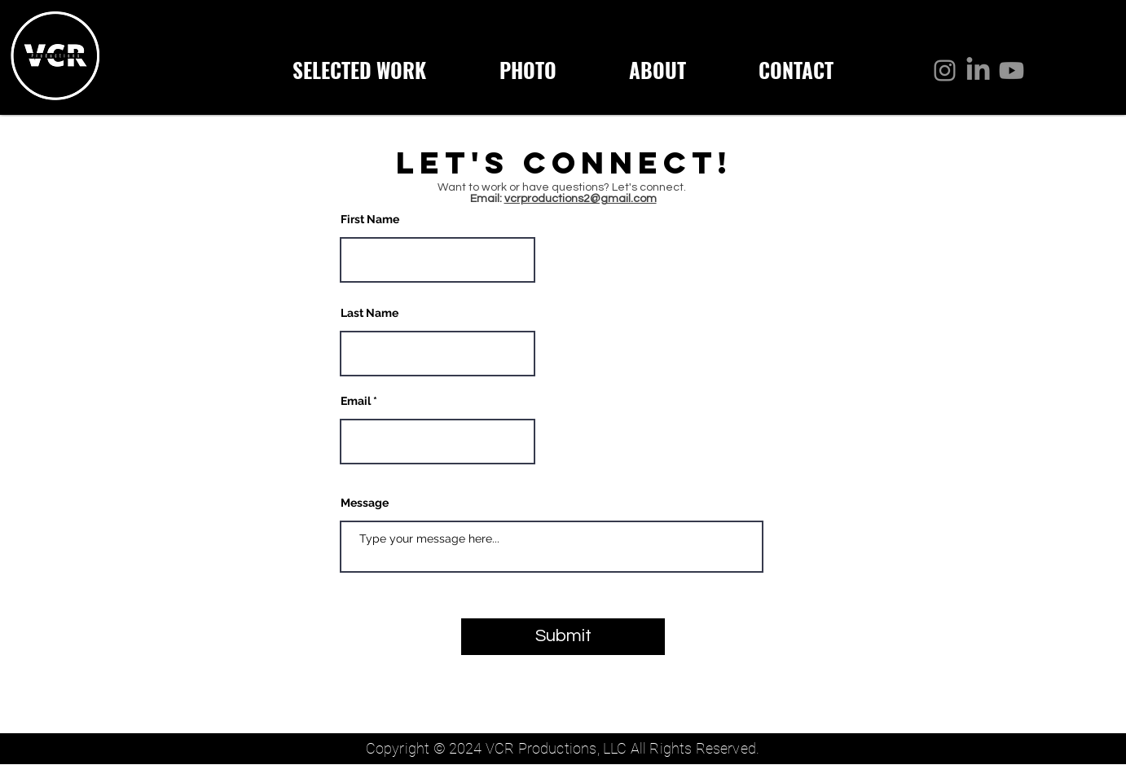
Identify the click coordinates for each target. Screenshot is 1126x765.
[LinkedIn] (978, 70)
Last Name (369, 313)
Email (356, 401)
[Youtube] (1011, 70)
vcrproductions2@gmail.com (580, 198)
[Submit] (563, 636)
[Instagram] (944, 70)
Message (365, 502)
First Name (370, 219)
